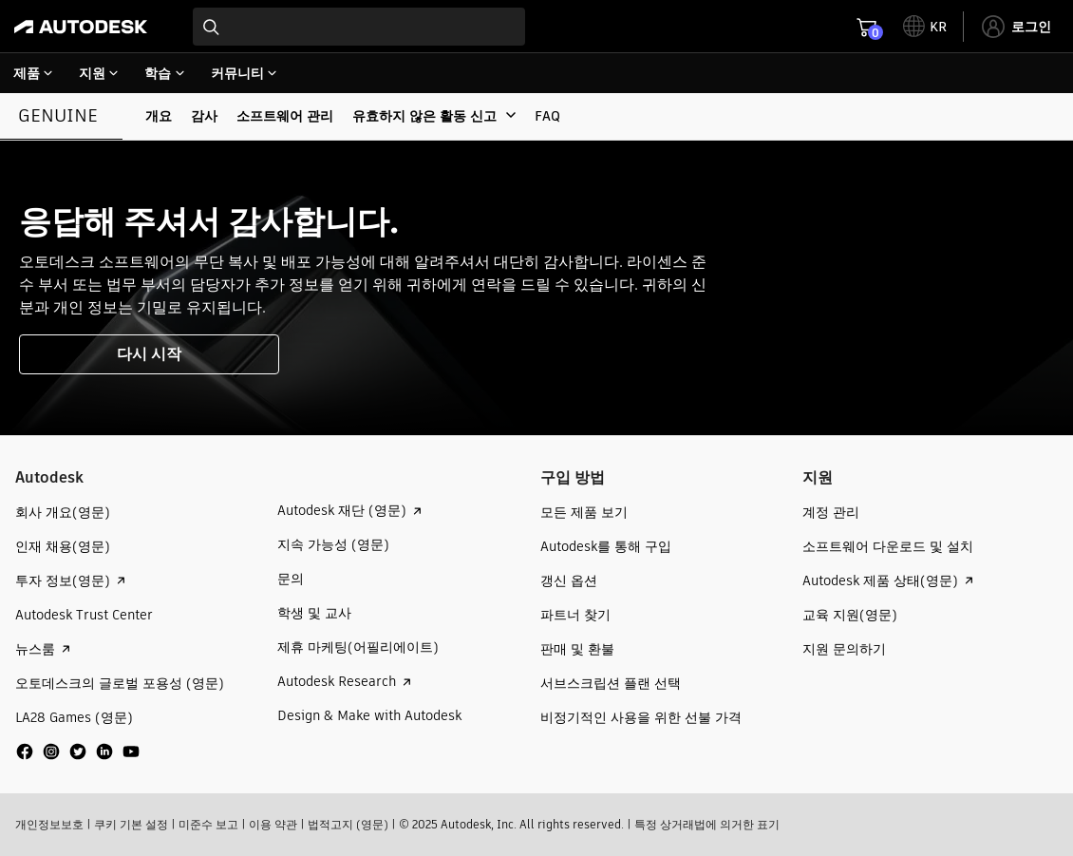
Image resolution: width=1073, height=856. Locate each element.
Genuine (58, 115)
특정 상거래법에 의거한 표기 (707, 824)
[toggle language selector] (924, 27)
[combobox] (359, 27)
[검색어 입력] (359, 27)
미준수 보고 (208, 824)
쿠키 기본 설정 (131, 824)
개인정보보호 (49, 824)
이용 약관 (273, 824)
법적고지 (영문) (348, 824)
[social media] (78, 751)
